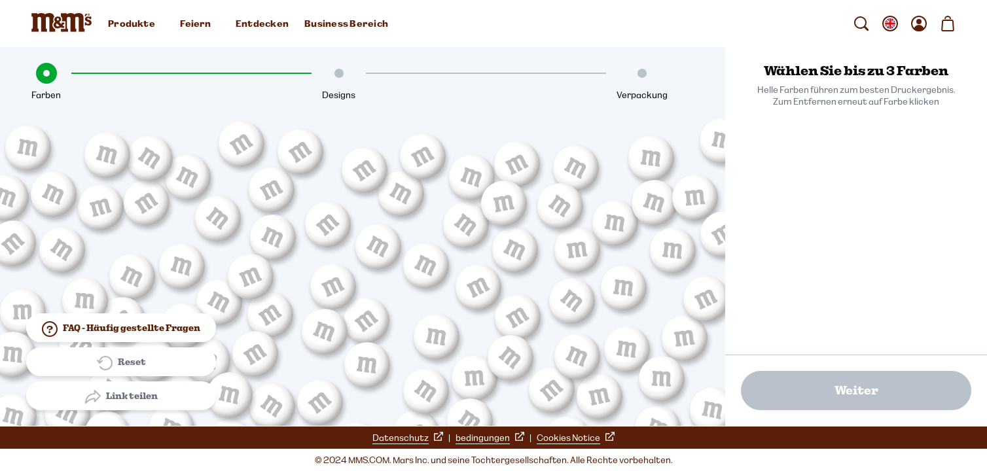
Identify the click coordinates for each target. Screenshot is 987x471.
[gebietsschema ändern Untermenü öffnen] (890, 23)
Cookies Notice (576, 437)
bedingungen (490, 437)
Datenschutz (407, 437)
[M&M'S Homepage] (64, 23)
